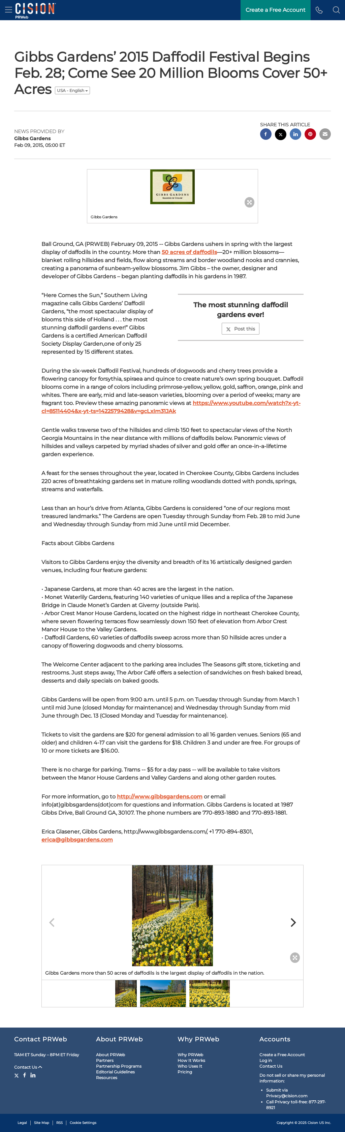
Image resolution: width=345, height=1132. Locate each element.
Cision (313, 1123)
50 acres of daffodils (189, 252)
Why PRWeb (190, 1054)
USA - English (72, 90)
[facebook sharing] (266, 135)
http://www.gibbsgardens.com (159, 796)
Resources (106, 1077)
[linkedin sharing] (295, 135)
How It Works (191, 1060)
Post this (240, 329)
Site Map (41, 1123)
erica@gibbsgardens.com (77, 840)
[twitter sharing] (280, 135)
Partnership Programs (119, 1066)
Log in (265, 1060)
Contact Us (28, 1067)
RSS (59, 1123)
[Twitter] (17, 1075)
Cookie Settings (83, 1123)
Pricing (185, 1071)
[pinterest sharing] (310, 135)
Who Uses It (190, 1066)
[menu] (8, 10)
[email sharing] (325, 135)
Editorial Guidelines (115, 1071)
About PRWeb (110, 1054)
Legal (22, 1123)
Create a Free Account (282, 1054)
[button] (336, 10)
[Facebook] (25, 1075)
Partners (105, 1060)
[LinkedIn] (33, 1075)
